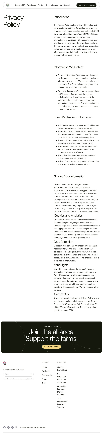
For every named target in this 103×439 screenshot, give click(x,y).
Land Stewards (65, 5)
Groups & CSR (20, 5)
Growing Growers (52, 5)
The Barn (41, 5)
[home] (7, 5)
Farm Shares (31, 5)
